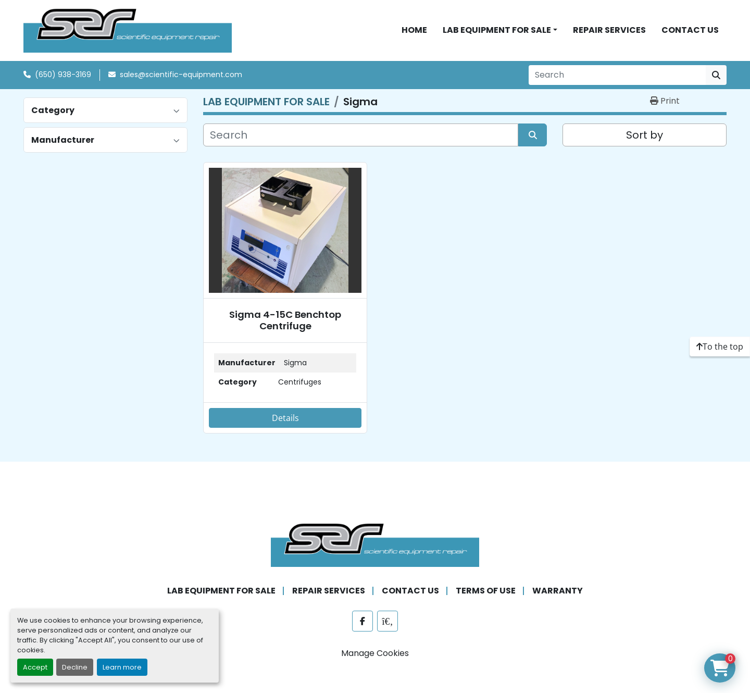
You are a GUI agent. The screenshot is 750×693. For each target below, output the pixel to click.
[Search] (617, 75)
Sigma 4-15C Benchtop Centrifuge (285, 320)
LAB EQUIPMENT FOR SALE (497, 30)
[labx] (387, 621)
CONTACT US (690, 30)
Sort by (644, 135)
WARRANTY (557, 591)
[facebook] (362, 621)
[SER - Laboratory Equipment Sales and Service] (375, 544)
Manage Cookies (375, 653)
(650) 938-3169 (63, 74)
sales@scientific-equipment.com (181, 74)
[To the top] (720, 346)
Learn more (122, 667)
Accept (35, 667)
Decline (75, 667)
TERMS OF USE (486, 591)
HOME (414, 30)
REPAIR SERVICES (609, 30)
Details (285, 418)
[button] (500, 30)
